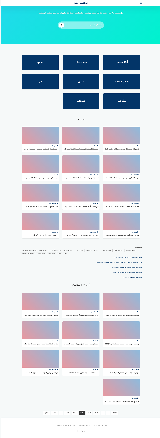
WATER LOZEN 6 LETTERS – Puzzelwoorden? (126, 268)
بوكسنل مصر (80, 3)
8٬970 (53, 413)
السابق (114, 413)
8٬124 (66, 413)
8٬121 (88, 413)
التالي (46, 413)
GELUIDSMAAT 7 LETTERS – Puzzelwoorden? (126, 258)
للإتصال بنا (95, 425)
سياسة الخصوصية (83, 425)
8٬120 (95, 413)
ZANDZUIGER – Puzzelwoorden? (130, 277)
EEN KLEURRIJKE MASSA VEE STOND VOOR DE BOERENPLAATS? (118, 263)
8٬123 (73, 413)
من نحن (103, 425)
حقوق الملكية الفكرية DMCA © (66, 425)
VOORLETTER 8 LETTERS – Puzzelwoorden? (126, 272)
